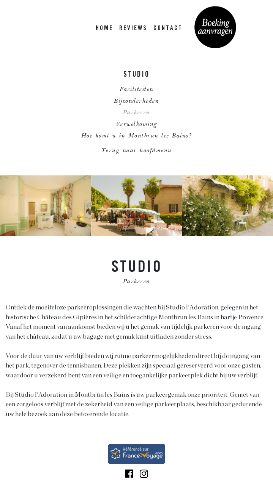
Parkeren (136, 113)
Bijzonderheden (136, 101)
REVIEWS (133, 28)
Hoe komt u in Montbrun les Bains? (136, 136)
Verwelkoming (137, 124)
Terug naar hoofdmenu (136, 151)
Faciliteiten (137, 90)
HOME (104, 28)
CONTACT (168, 28)
